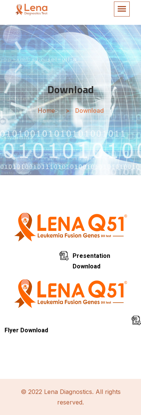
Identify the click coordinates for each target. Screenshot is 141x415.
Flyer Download (26, 330)
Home (46, 110)
